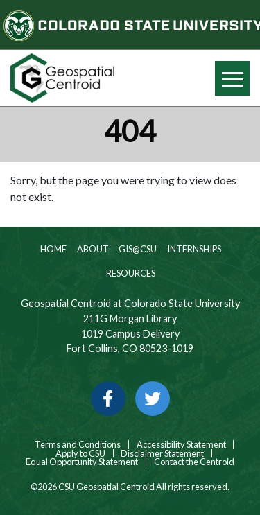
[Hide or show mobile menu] (232, 78)
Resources (130, 273)
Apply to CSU (80, 453)
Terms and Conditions (77, 444)
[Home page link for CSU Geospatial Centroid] (65, 78)
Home (53, 248)
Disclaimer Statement (162, 453)
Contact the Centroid (194, 461)
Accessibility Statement (181, 444)
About (92, 248)
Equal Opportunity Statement (82, 461)
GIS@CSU (137, 248)
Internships (193, 248)
